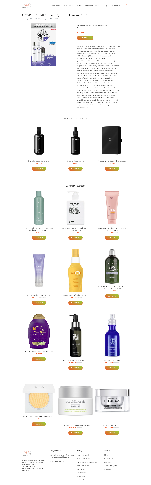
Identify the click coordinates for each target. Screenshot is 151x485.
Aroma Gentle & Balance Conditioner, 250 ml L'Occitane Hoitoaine (112, 287)
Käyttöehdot (108, 462)
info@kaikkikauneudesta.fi (58, 461)
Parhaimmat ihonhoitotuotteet (87, 462)
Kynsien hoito (81, 469)
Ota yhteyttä (108, 458)
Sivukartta (107, 469)
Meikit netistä (81, 473)
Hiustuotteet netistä (92, 25)
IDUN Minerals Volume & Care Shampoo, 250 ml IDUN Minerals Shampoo (39, 229)
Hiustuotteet (68, 6)
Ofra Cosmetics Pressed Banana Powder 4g (39, 416)
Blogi (105, 6)
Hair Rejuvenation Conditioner (38, 161)
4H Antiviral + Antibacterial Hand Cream (112, 161)
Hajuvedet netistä (83, 455)
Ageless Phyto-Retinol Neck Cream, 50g (76, 425)
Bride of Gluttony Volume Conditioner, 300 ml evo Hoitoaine (75, 229)
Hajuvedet (55, 6)
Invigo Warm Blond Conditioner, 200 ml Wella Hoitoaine (112, 229)
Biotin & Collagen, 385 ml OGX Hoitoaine (39, 351)
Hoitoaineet (103, 25)
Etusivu (24, 19)
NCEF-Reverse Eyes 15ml (112, 425)
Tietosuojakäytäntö (111, 466)
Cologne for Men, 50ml (112, 360)
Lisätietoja (85, 38)
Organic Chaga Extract (75, 161)
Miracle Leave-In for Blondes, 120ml (75, 295)
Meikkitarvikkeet (82, 476)
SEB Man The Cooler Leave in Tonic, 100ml (75, 360)
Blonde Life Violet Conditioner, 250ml (39, 295)
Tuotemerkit (115, 6)
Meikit (79, 6)
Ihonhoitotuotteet (92, 6)
